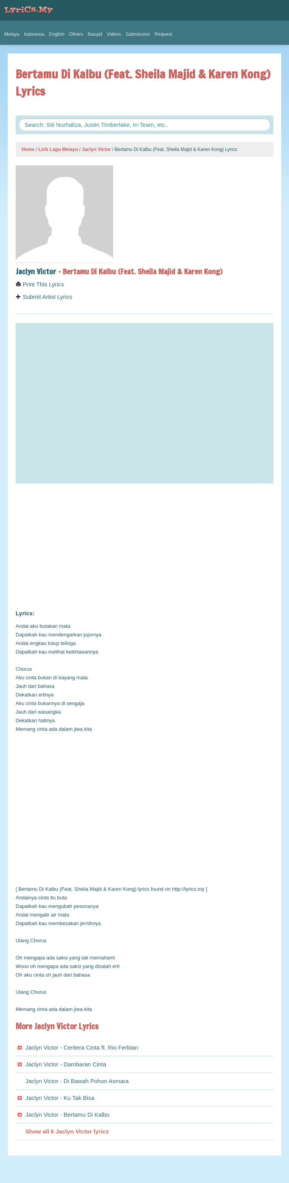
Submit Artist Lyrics (44, 296)
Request (163, 34)
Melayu (12, 34)
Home (27, 149)
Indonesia (34, 34)
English (56, 34)
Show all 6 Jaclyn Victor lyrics (67, 1131)
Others (76, 34)
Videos (114, 34)
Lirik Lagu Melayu (58, 149)
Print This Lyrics (40, 284)
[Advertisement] (144, 546)
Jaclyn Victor (96, 149)
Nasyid (95, 34)
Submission (138, 34)
